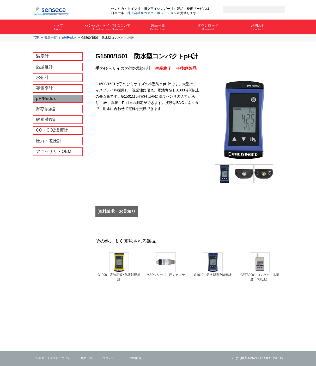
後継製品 (188, 68)
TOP (36, 37)
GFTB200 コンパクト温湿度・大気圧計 (259, 277)
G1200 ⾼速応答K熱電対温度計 (119, 277)
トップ (58, 27)
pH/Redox (69, 37)
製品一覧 (158, 27)
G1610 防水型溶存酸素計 (213, 275)
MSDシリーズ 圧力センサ (166, 275)
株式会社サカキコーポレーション (152, 13)
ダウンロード (208, 27)
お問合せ (258, 27)
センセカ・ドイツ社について (108, 27)
